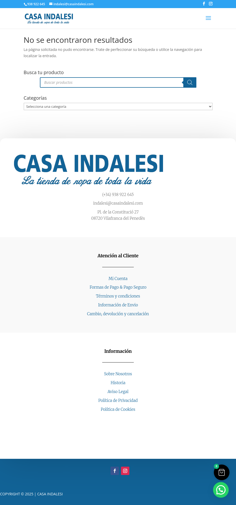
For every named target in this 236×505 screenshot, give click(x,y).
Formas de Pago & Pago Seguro (118, 287)
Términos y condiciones (118, 296)
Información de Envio (118, 304)
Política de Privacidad (118, 400)
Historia (118, 382)
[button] (221, 490)
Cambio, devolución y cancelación (118, 313)
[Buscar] (189, 82)
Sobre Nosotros (118, 373)
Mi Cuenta (117, 278)
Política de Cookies (118, 409)
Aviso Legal (117, 391)
